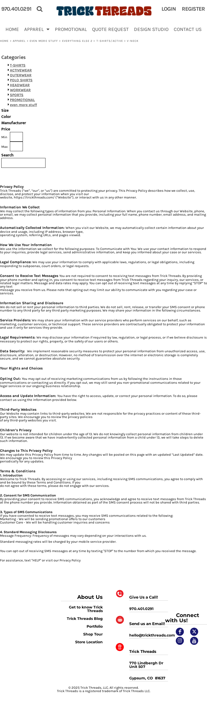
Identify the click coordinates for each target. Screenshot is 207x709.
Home (4, 41)
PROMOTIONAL (22, 100)
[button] (37, 29)
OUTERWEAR (20, 75)
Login (168, 9)
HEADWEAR (20, 85)
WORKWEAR (20, 90)
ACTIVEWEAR (21, 70)
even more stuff (44, 41)
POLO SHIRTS (21, 80)
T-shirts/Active (109, 41)
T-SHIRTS (17, 65)
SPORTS (16, 95)
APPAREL (19, 41)
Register (193, 9)
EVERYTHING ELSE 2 (77, 41)
